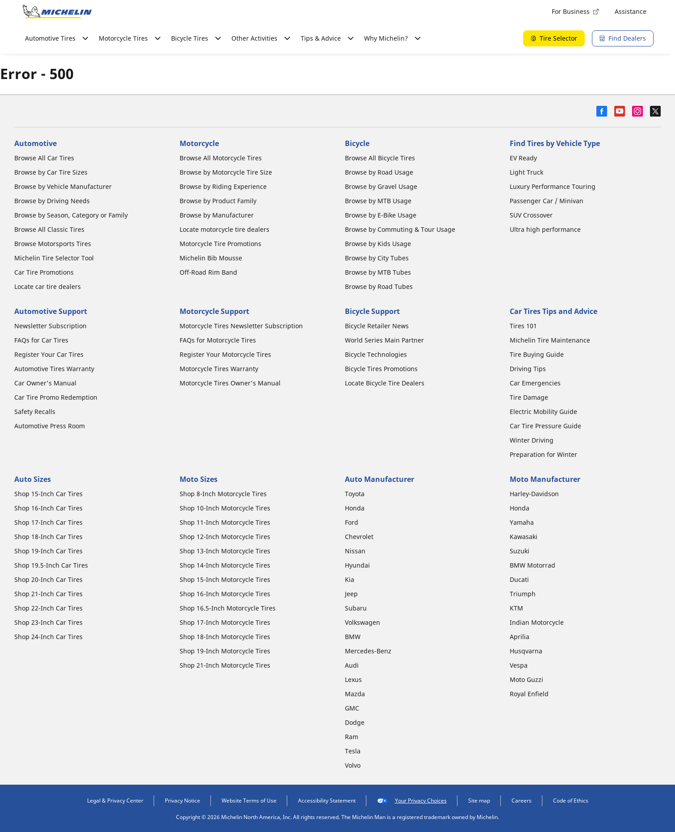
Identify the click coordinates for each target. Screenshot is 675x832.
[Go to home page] (57, 12)
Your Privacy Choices (412, 800)
